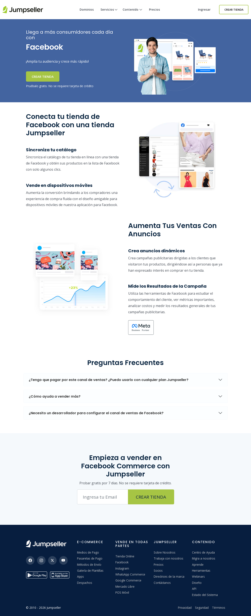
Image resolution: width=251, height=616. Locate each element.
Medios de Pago (88, 552)
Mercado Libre (125, 586)
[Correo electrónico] (102, 496)
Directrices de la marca (169, 576)
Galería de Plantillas (90, 570)
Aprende (198, 565)
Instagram (122, 568)
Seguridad (202, 608)
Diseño (197, 583)
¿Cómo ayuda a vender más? (54, 396)
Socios (158, 570)
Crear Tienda (233, 10)
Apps (80, 576)
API (194, 589)
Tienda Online (124, 556)
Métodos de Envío (89, 565)
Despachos (84, 583)
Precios (154, 9)
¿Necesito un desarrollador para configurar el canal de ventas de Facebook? (96, 413)
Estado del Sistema (205, 595)
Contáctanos (162, 583)
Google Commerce (128, 580)
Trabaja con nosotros (168, 558)
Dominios (87, 9)
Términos (218, 608)
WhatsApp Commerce (130, 574)
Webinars (198, 576)
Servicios (109, 13)
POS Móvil (122, 592)
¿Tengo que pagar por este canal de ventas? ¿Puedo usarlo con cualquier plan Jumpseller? (108, 379)
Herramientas (201, 570)
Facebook (122, 562)
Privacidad (185, 608)
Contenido (132, 13)
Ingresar (204, 9)
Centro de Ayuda (203, 552)
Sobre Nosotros (164, 552)
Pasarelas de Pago (89, 558)
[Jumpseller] (46, 544)
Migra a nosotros (203, 558)
